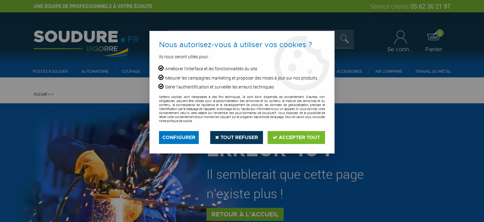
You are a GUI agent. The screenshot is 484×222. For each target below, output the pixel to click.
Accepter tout (296, 137)
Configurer (178, 137)
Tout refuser (236, 137)
